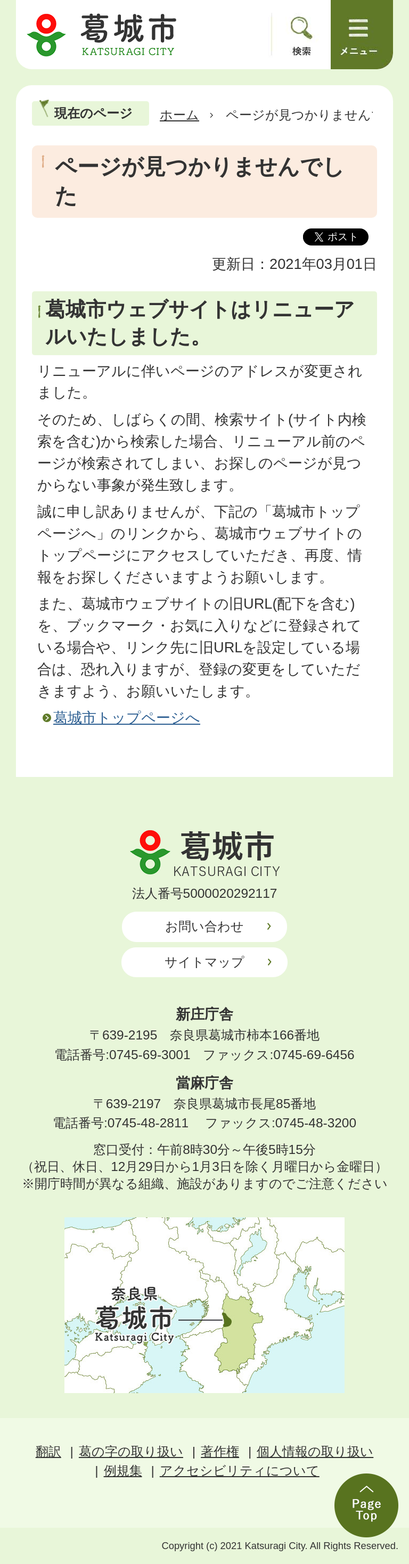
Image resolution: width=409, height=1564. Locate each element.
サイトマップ (204, 962)
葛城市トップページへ (126, 717)
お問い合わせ (204, 926)
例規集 (123, 1470)
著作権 (220, 1451)
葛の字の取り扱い (131, 1451)
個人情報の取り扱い (315, 1451)
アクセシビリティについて (240, 1470)
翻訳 (48, 1451)
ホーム (179, 115)
